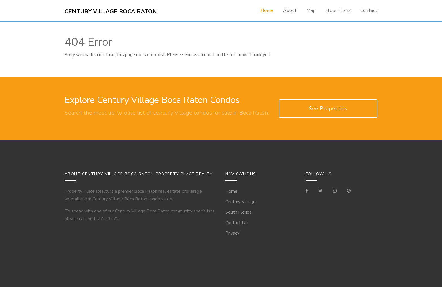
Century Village (240, 202)
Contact (368, 10)
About (290, 10)
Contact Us (236, 223)
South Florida (238, 212)
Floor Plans (338, 10)
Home (266, 10)
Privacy (232, 233)
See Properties (328, 108)
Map (311, 10)
